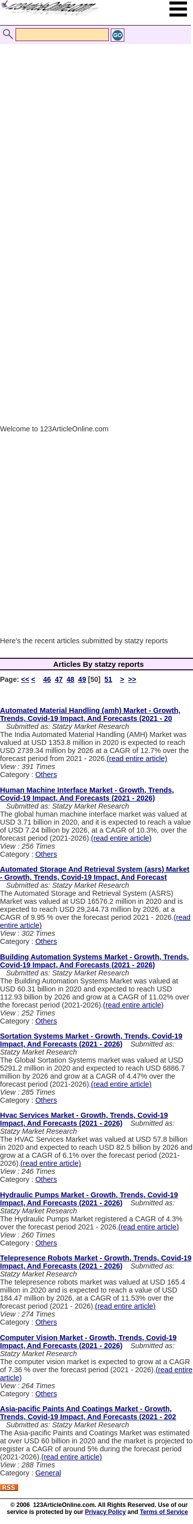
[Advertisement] (94, 130)
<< (25, 679)
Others (46, 775)
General (48, 1473)
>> (132, 679)
